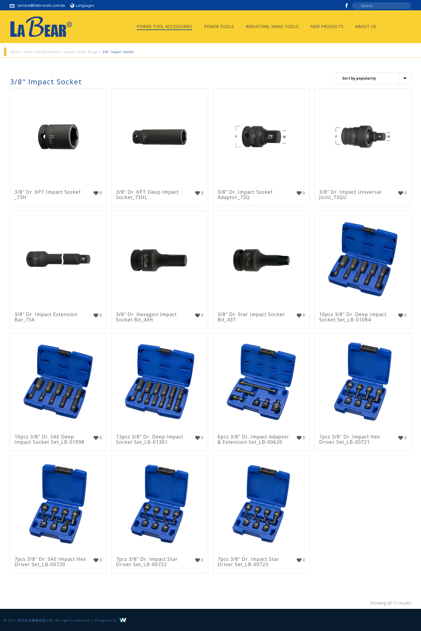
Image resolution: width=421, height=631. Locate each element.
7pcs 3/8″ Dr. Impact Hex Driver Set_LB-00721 (349, 439)
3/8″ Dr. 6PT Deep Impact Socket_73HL (147, 195)
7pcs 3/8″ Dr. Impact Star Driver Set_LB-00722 (147, 562)
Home (14, 52)
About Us (365, 26)
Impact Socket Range (81, 52)
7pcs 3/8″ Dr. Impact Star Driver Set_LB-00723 (248, 562)
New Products (326, 26)
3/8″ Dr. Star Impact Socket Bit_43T (251, 317)
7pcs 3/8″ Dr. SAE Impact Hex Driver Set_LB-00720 (50, 562)
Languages (82, 5)
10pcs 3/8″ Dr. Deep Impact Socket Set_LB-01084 (352, 317)
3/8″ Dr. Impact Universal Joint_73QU (350, 195)
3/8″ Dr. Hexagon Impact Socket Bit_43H (146, 317)
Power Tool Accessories (164, 26)
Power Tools (219, 26)
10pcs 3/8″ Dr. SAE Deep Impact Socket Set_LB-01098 (49, 439)
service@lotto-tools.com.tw (41, 5)
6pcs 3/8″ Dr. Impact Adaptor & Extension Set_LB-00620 (253, 439)
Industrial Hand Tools (272, 26)
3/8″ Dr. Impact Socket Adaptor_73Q (245, 195)
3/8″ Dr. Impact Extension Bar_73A (46, 317)
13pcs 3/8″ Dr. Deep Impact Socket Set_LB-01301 (149, 439)
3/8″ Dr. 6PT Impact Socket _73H (47, 195)
